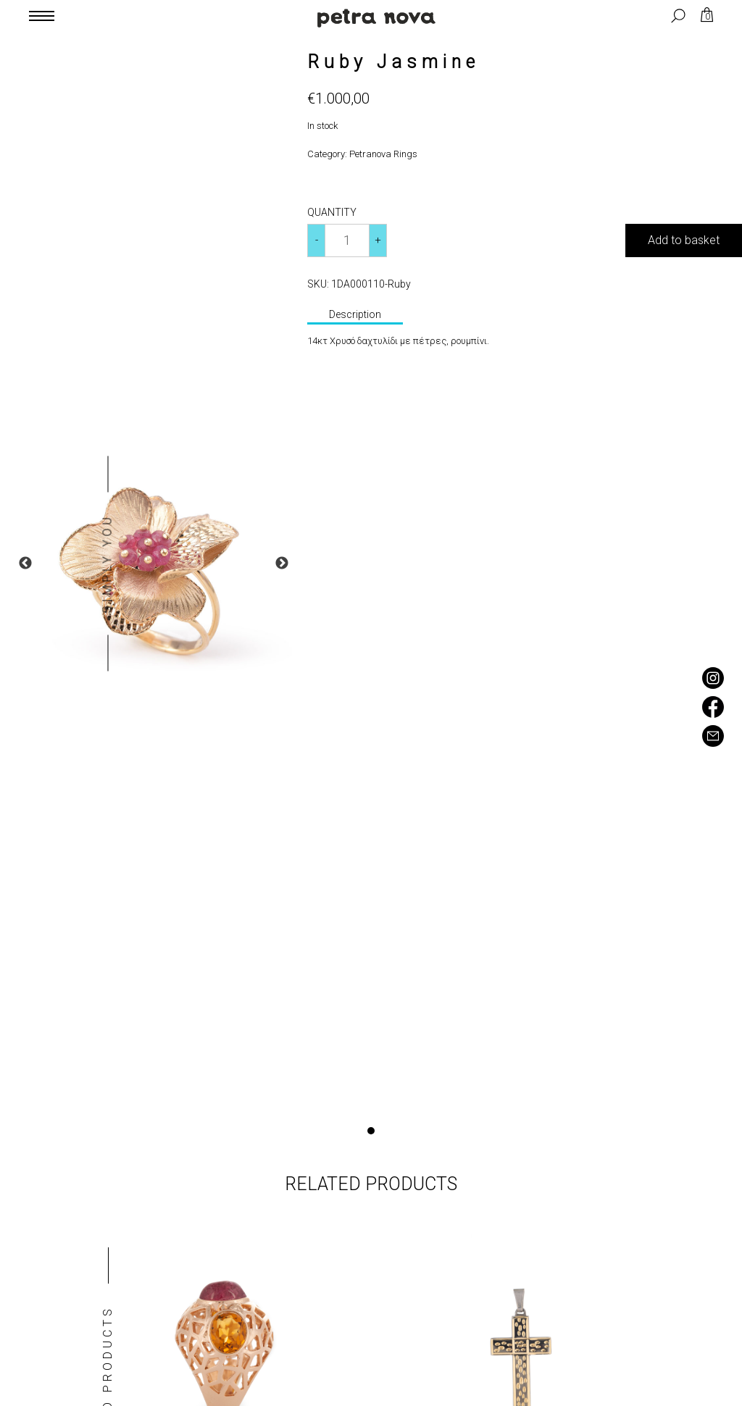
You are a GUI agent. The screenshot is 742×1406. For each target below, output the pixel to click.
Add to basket (684, 240)
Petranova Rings (383, 153)
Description (355, 314)
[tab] (355, 316)
